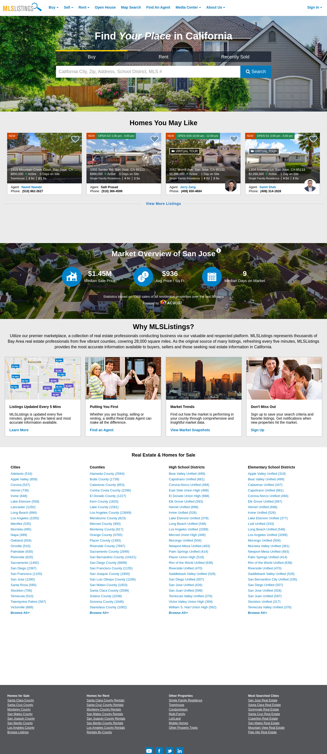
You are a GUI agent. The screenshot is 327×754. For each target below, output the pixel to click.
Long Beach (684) (24, 512)
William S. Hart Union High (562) (192, 607)
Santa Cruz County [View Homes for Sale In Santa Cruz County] (20, 705)
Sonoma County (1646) (107, 602)
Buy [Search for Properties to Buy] (92, 56)
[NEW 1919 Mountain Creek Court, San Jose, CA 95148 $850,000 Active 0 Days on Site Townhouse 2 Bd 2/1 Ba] (44, 158)
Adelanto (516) (21, 474)
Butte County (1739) (104, 479)
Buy (52, 7)
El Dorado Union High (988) (189, 496)
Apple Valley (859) (24, 479)
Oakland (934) (21, 540)
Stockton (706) (21, 590)
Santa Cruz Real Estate (264, 714)
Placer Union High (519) (186, 557)
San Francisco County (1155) (111, 568)
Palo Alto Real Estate (262, 732)
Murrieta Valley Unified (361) (268, 546)
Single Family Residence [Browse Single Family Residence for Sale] (185, 700)
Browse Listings (18, 732)
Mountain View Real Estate (266, 727)
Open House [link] (105, 7)
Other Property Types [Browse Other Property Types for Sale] (183, 727)
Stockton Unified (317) (264, 602)
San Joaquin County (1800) (110, 574)
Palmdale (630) (22, 551)
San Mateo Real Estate (263, 723)
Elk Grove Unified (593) (186, 501)
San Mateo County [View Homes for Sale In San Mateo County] (19, 714)
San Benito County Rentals (105, 723)
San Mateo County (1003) (109, 585)
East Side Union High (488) (189, 490)
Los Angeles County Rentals (106, 727)
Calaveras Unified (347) (265, 485)
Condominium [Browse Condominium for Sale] (178, 709)
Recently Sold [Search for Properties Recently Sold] (235, 56)
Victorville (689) (22, 607)
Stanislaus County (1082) (108, 607)
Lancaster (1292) (23, 507)
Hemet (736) (20, 490)
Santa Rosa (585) (24, 585)
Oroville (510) (20, 546)
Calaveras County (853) (107, 485)
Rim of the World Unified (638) (191, 563)
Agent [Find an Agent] (158, 7)
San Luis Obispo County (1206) (113, 579)
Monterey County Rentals (104, 709)
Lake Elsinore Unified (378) (189, 518)
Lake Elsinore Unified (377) (268, 518)
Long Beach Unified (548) (187, 524)
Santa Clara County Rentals (105, 700)
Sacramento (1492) (25, 563)
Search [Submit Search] (256, 71)
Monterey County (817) (106, 529)
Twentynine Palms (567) (28, 602)
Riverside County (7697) (107, 546)
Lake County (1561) (104, 507)
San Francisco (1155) (26, 574)
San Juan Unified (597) (265, 596)
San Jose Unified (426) (185, 585)
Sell (67, 7)
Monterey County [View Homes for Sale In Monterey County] (18, 709)
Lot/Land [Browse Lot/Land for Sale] (175, 718)
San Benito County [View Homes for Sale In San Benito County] (20, 723)
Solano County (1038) (106, 596)
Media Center (187, 7)
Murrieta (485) (21, 529)
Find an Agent (102, 430)
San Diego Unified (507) (186, 579)
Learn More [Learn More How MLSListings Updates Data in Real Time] (18, 430)
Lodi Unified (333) (261, 524)
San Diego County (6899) (108, 563)
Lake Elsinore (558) (25, 501)
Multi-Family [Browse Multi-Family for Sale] (177, 714)
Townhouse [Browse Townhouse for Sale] (176, 705)
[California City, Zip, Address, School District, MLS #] (148, 72)
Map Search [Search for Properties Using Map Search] (131, 7)
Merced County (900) (105, 524)
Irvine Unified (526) (183, 512)
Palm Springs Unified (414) (188, 551)
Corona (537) (20, 485)
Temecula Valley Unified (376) (190, 596)
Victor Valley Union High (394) (191, 602)
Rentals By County (99, 732)
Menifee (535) (21, 524)
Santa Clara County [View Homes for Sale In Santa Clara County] (20, 700)
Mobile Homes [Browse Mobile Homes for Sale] (178, 723)
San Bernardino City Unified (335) (272, 579)
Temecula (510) (22, 596)
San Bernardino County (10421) (113, 557)
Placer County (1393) (105, 540)
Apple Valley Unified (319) (267, 474)
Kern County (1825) (104, 501)
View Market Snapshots (190, 430)
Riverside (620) (22, 557)
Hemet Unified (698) (183, 507)
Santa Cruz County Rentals (105, 705)
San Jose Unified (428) (264, 590)
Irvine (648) (19, 496)
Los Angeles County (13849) (110, 512)
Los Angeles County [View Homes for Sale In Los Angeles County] (20, 727)
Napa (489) (19, 535)
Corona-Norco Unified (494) (189, 485)
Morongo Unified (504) (185, 540)
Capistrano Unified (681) (187, 479)
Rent (82, 7)
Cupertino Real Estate (263, 718)
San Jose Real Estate (262, 700)
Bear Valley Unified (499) (187, 474)
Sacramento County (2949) (109, 551)
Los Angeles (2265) (25, 518)
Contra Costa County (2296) (110, 490)
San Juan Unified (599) (186, 590)
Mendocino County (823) (108, 518)
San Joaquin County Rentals (106, 718)
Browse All (20, 613)
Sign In (313, 7)
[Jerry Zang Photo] (230, 183)
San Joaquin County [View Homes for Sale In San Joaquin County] (21, 718)
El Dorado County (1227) (108, 496)
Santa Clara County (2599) (109, 590)
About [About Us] (214, 7)
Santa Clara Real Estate (264, 705)
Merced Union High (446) (187, 535)
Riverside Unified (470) (185, 568)
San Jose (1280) (23, 579)
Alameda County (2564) (107, 474)
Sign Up (257, 430)
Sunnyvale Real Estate (263, 709)
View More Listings (163, 204)
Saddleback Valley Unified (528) (192, 574)
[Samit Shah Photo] (310, 183)
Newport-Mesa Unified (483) (189, 546)
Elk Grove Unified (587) (265, 501)
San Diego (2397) (24, 568)
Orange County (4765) (106, 535)
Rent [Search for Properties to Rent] (163, 56)
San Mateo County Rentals (105, 714)
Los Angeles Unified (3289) (188, 529)
